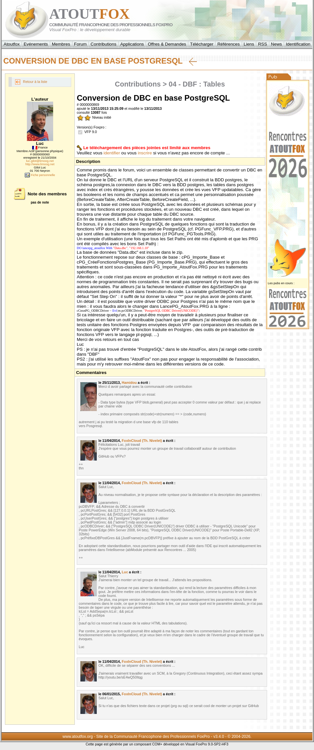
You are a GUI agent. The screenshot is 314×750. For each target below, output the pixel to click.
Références (228, 44)
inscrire (145, 152)
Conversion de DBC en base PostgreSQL (100, 61)
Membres (61, 44)
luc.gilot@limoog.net (39, 161)
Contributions (103, 44)
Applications (132, 44)
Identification (298, 44)
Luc (125, 572)
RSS (262, 44)
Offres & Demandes (167, 44)
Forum (80, 44)
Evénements (36, 44)
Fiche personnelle (40, 175)
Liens (249, 44)
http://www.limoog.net (39, 164)
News (276, 44)
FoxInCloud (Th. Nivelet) (142, 441)
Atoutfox (12, 44)
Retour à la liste (31, 82)
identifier (112, 152)
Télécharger (201, 44)
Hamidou (129, 383)
